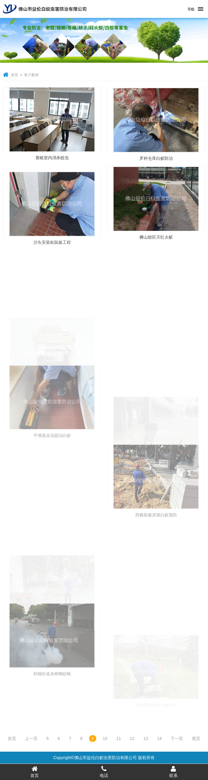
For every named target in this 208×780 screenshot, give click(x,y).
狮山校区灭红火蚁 (156, 238)
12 (132, 738)
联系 (173, 771)
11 (118, 738)
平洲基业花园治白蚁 (52, 469)
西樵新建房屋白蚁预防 (156, 549)
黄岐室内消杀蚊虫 (52, 158)
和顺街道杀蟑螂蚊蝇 (52, 707)
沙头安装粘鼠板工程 (52, 256)
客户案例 (31, 75)
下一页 (176, 738)
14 (159, 738)
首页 (14, 75)
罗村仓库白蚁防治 (156, 164)
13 (145, 738)
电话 (104, 771)
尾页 (196, 738)
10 (105, 738)
